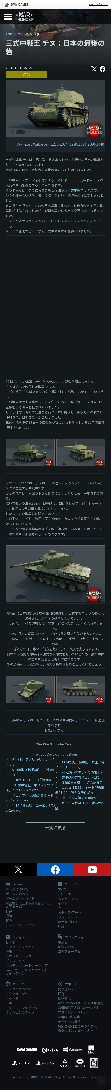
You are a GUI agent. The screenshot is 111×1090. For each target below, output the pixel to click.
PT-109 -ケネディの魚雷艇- (82, 772)
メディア (15, 937)
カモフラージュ (17, 993)
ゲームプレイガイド (20, 898)
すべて (62, 889)
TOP (9, 34)
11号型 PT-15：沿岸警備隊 (32, 780)
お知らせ (64, 893)
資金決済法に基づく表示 (76, 1030)
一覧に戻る (55, 827)
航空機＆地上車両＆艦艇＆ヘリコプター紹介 (28, 904)
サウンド (12, 998)
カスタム (16, 984)
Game (14, 884)
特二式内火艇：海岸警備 (79, 797)
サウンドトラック (19, 956)
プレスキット (15, 960)
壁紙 (9, 951)
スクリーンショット (20, 946)
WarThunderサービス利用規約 (80, 1003)
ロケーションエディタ (22, 1007)
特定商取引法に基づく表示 (77, 1026)
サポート (68, 984)
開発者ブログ (67, 921)
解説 (26, 74)
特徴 (9, 911)
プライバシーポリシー (74, 1012)
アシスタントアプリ (20, 925)
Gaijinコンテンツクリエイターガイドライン (28, 971)
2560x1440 (96, 144)
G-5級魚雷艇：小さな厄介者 (82, 782)
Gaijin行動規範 (69, 1016)
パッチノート (67, 917)
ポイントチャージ (98, 4)
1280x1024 (59, 144)
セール (63, 907)
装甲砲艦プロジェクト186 (81, 777)
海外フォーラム (69, 951)
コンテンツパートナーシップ (27, 965)
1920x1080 (78, 144)
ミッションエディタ (20, 1012)
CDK (9, 1003)
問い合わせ (66, 989)
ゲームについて (17, 889)
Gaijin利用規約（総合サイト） (80, 1007)
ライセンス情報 (69, 1021)
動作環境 (64, 998)
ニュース (22, 34)
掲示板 (63, 942)
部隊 (9, 920)
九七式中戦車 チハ (77, 190)
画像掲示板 (66, 946)
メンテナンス (67, 898)
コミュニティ (71, 937)
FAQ (61, 993)
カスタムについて (19, 989)
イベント (64, 903)
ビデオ (10, 942)
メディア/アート (69, 912)
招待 (9, 915)
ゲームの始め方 (17, 893)
